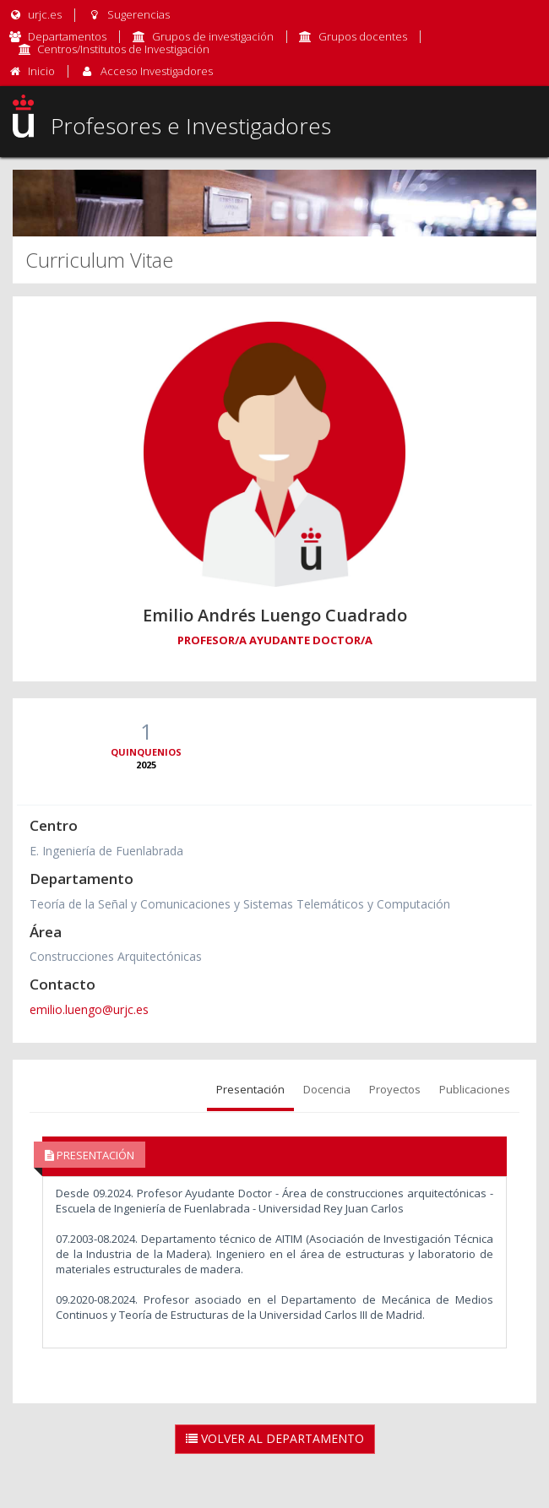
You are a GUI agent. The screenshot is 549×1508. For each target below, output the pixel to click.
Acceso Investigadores (157, 71)
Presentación (250, 1089)
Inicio (41, 71)
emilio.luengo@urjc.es (89, 1009)
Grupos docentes (362, 36)
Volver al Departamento (275, 1438)
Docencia (327, 1089)
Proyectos (395, 1089)
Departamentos (67, 36)
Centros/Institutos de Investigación (123, 49)
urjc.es (35, 14)
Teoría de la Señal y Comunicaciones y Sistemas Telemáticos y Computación (240, 904)
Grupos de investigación (213, 36)
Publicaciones (474, 1089)
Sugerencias (128, 14)
